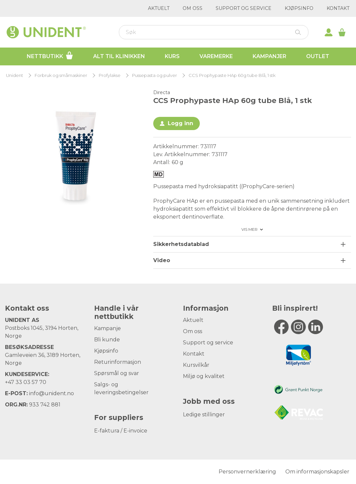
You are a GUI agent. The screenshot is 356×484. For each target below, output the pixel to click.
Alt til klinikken (119, 56)
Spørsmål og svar (116, 373)
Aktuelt (158, 8)
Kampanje (107, 328)
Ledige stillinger (204, 414)
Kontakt (338, 8)
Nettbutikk (50, 55)
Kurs (172, 56)
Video (161, 260)
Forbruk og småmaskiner (61, 75)
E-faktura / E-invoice (120, 431)
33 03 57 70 (31, 382)
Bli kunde (107, 339)
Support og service (243, 8)
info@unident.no (51, 393)
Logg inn (180, 123)
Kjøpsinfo (299, 8)
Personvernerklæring (247, 471)
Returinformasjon (117, 362)
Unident (14, 75)
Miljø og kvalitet (204, 376)
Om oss (192, 8)
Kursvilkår (196, 365)
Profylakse (110, 75)
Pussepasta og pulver (154, 75)
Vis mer (249, 229)
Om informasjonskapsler (317, 471)
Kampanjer (269, 56)
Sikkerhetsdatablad (181, 244)
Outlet (317, 56)
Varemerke (216, 56)
